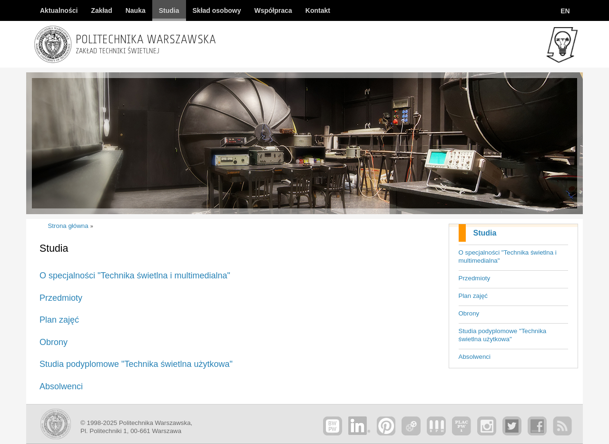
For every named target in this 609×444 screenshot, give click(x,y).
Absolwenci (475, 356)
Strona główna (68, 225)
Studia (485, 233)
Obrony (469, 313)
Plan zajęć (473, 295)
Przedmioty (475, 278)
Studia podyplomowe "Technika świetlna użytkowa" (503, 335)
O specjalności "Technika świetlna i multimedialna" (508, 256)
